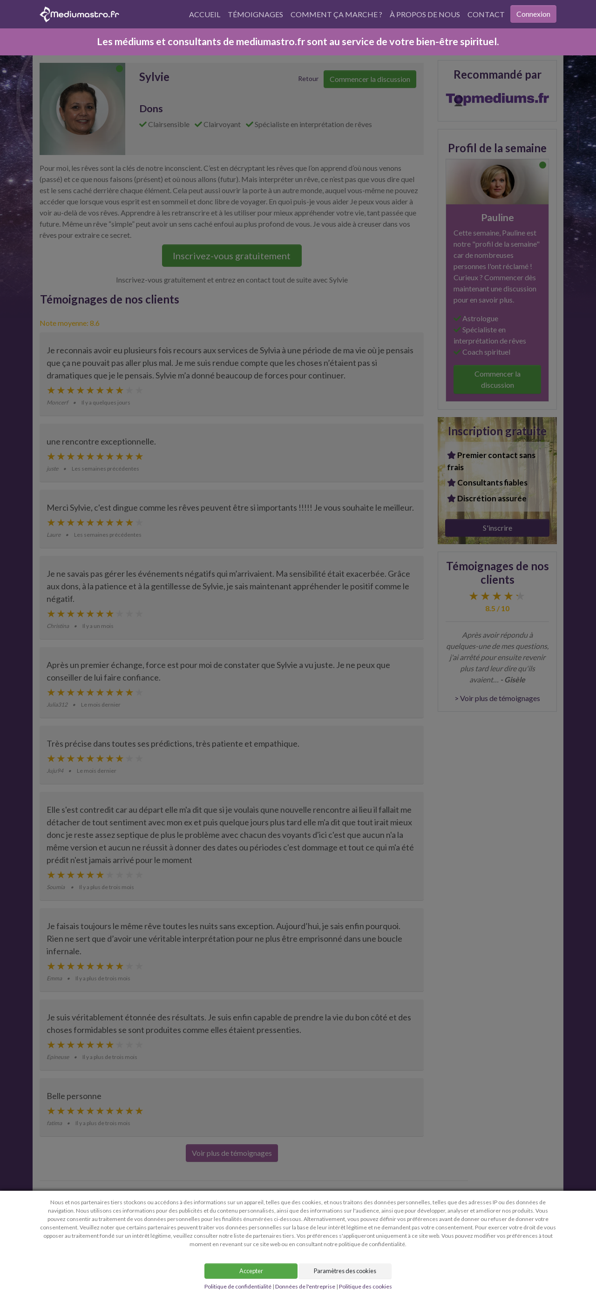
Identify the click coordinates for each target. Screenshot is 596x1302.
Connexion (533, 13)
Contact (486, 14)
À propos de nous (425, 14)
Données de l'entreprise (305, 1286)
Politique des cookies (365, 1286)
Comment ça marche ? (336, 14)
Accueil (204, 14)
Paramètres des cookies (345, 1271)
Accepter (251, 1271)
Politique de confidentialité (237, 1286)
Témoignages (255, 14)
